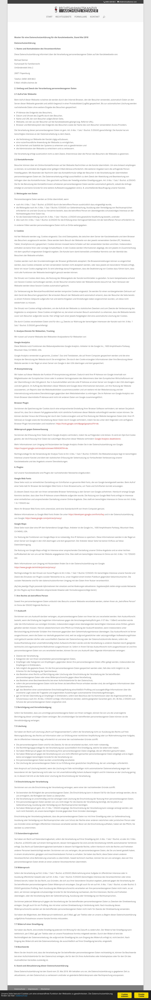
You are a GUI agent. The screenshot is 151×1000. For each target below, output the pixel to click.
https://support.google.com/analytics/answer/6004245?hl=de (41, 448)
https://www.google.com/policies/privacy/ (43, 518)
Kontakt (95, 17)
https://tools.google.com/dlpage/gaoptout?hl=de (77, 423)
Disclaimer (45, 989)
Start (49, 17)
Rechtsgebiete (63, 17)
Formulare (80, 17)
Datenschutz (19, 989)
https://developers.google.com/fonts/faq (86, 514)
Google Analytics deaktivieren (108, 439)
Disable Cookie (141, 995)
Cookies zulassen (124, 995)
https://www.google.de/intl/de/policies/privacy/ (35, 567)
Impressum (33, 989)
